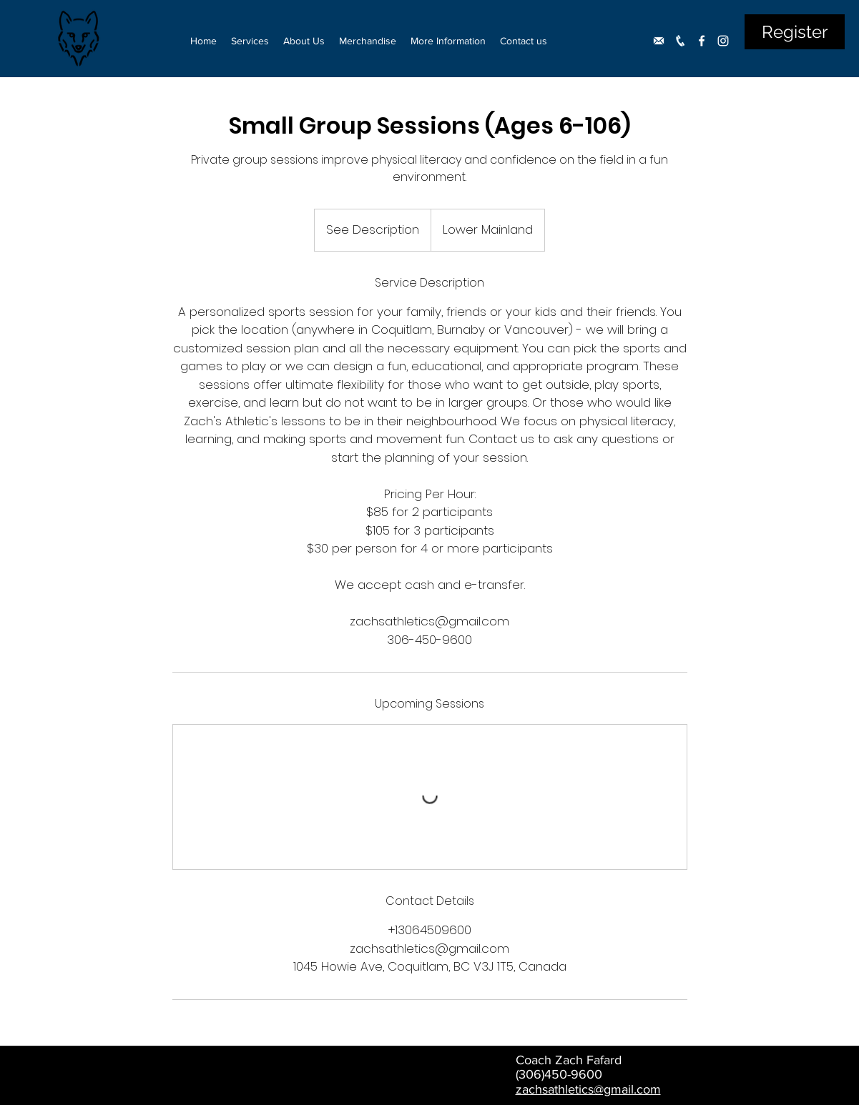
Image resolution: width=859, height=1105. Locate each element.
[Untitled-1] (659, 41)
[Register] (795, 31)
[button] (250, 40)
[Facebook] (701, 41)
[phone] (680, 41)
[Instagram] (723, 41)
